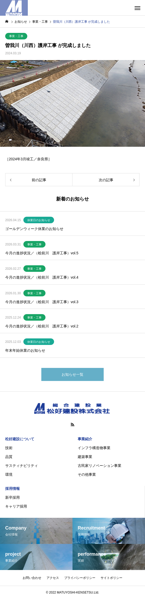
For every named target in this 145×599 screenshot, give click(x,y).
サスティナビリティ (21, 465)
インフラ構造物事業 (94, 448)
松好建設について (19, 439)
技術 (8, 448)
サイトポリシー (111, 578)
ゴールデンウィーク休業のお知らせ (34, 229)
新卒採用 (12, 497)
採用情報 (12, 488)
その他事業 (87, 474)
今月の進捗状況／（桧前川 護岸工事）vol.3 (41, 302)
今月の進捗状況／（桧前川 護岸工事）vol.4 (41, 277)
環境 (8, 474)
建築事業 (85, 457)
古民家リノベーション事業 (99, 465)
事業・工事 (16, 36)
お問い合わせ (32, 578)
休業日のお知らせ (38, 220)
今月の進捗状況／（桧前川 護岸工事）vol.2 (41, 326)
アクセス (53, 578)
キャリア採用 (16, 506)
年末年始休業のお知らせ (25, 350)
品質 (8, 457)
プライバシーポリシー (79, 578)
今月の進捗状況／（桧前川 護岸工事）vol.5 (41, 253)
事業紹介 (85, 439)
